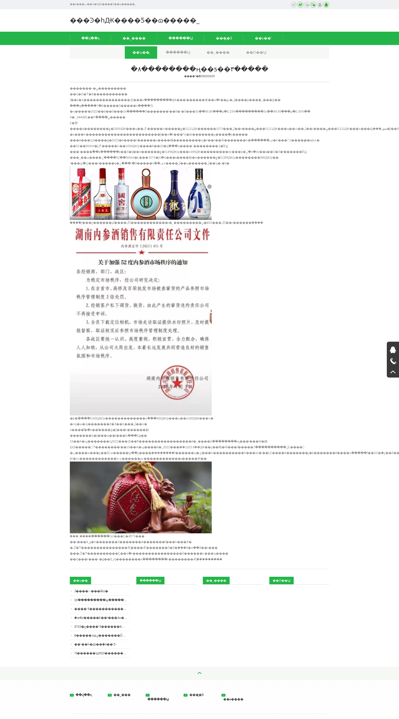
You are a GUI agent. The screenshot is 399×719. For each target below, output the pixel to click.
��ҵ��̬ (141, 52)
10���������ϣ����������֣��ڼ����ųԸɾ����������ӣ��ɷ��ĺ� (102, 600)
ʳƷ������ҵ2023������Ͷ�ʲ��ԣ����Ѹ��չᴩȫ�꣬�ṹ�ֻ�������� (102, 653)
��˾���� (134, 38)
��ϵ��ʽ (263, 38)
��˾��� (119, 695)
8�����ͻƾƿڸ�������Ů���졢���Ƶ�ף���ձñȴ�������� (102, 635)
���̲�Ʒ (224, 38)
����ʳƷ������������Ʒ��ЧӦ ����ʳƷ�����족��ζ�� (102, 609)
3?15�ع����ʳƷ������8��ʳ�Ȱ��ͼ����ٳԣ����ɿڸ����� (102, 626)
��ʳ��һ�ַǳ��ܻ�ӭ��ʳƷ (94, 644)
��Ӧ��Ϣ (256, 52)
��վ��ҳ (90, 38)
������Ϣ (180, 38)
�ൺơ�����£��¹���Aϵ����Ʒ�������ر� (102, 618)
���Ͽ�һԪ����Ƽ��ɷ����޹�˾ (135, 20)
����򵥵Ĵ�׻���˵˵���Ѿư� (91, 591)
